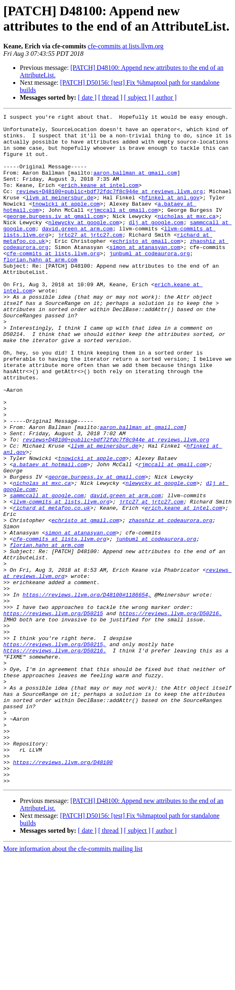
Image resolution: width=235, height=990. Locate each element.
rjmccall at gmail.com (124, 229)
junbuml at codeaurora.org (149, 281)
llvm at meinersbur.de (60, 214)
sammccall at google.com (47, 572)
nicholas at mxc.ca (186, 237)
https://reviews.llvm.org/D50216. (170, 713)
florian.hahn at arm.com (40, 289)
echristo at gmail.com (146, 267)
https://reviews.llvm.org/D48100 (63, 892)
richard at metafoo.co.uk (51, 587)
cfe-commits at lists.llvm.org (126, 46)
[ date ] (87, 97)
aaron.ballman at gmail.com (135, 185)
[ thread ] (110, 97)
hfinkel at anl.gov (170, 214)
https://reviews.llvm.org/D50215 (53, 713)
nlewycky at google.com (83, 244)
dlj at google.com (156, 244)
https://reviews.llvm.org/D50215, (54, 751)
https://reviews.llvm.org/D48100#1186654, (87, 691)
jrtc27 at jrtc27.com (90, 259)
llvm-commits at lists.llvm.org (61, 579)
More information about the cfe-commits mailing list (73, 982)
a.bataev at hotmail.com (50, 535)
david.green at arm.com (77, 252)
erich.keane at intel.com (99, 200)
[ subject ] (137, 97)
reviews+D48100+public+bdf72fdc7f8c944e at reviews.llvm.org (109, 207)
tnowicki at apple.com (66, 222)
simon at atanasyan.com (144, 274)
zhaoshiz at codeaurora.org (170, 602)
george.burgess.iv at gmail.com (55, 237)
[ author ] (164, 97)
